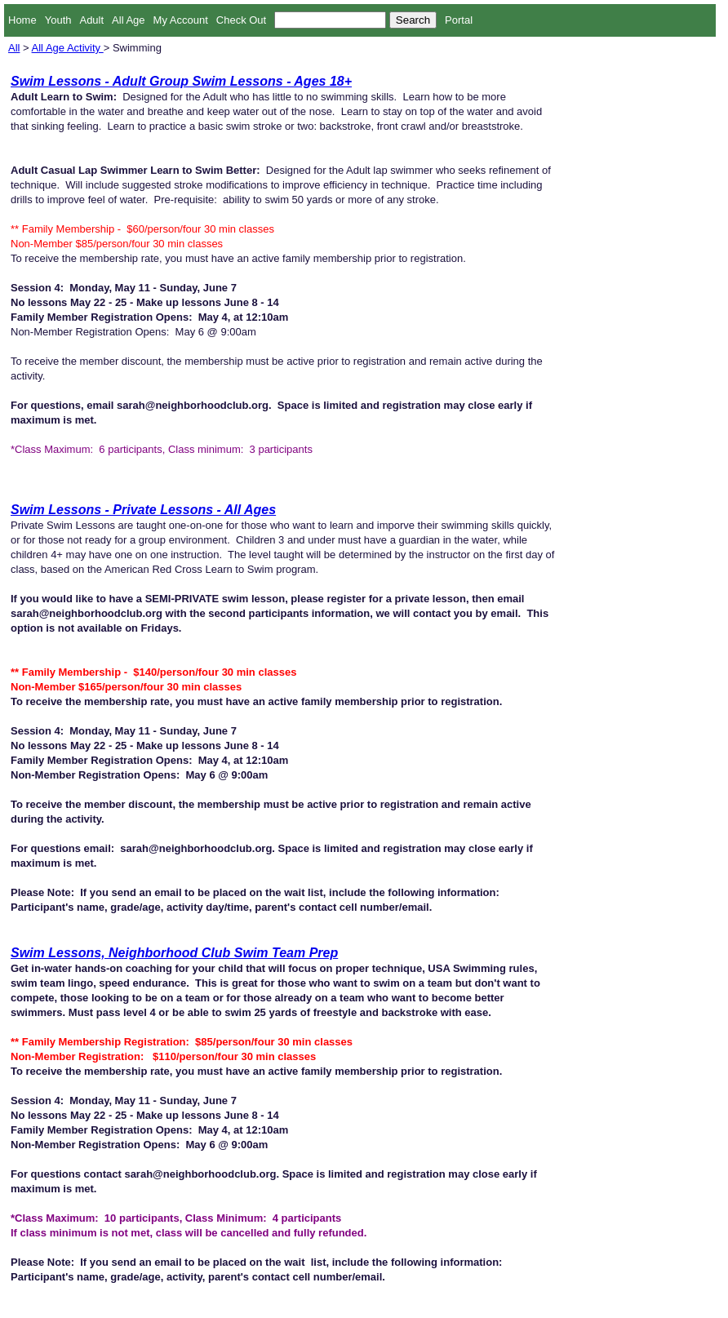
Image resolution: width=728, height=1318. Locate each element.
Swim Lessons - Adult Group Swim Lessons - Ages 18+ (181, 81)
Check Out (241, 20)
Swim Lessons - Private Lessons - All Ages (143, 510)
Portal (459, 20)
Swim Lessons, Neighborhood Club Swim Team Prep (174, 953)
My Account (180, 20)
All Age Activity (68, 48)
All (14, 48)
